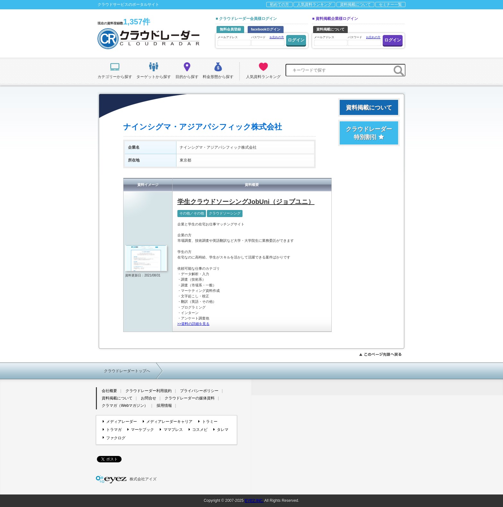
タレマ (220, 429)
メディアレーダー (120, 421)
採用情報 (164, 405)
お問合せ (148, 398)
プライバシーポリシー (199, 391)
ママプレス (171, 429)
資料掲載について (355, 4)
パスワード (267, 40)
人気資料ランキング (314, 4)
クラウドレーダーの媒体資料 (190, 398)
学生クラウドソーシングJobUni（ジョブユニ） (246, 201)
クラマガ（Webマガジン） (125, 405)
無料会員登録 (230, 29)
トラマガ (112, 429)
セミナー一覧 (390, 4)
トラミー (207, 421)
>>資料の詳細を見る (193, 324)
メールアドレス (233, 41)
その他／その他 (191, 213)
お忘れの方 (276, 37)
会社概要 (109, 391)
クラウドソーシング (225, 213)
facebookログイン (265, 29)
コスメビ (198, 429)
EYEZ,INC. (254, 500)
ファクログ (114, 437)
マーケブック (140, 429)
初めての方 (279, 4)
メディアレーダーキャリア (167, 421)
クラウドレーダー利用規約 (148, 391)
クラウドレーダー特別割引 (369, 133)
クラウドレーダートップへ (127, 371)
